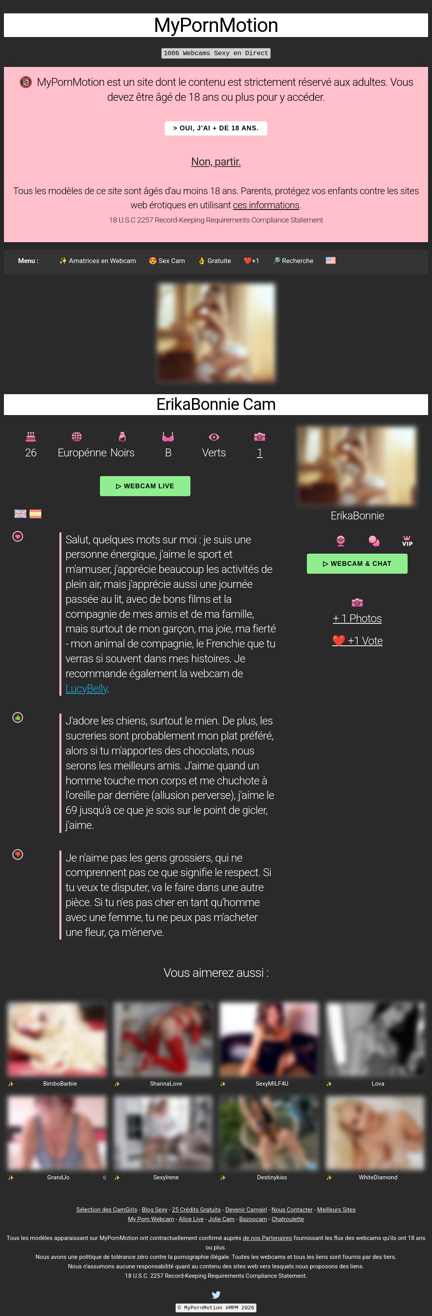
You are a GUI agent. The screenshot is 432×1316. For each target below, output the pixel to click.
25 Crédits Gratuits (196, 1209)
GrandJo (58, 1177)
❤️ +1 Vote (357, 640)
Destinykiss (272, 1177)
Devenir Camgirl (246, 1209)
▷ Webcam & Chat (357, 563)
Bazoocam (253, 1219)
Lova (378, 1083)
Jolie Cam (221, 1219)
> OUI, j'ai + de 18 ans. (216, 128)
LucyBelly (86, 688)
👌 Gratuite (214, 261)
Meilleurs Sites (336, 1209)
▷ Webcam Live (145, 485)
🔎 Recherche (293, 261)
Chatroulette (288, 1219)
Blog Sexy (154, 1209)
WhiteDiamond (378, 1177)
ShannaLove (166, 1083)
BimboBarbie (60, 1083)
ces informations (266, 205)
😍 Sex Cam (167, 261)
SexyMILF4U (272, 1083)
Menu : (28, 261)
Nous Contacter (291, 1209)
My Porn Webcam (151, 1219)
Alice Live (191, 1219)
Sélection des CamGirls (106, 1209)
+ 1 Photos (357, 618)
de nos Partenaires (267, 1238)
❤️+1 (251, 261)
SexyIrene (166, 1177)
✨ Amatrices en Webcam (97, 261)
